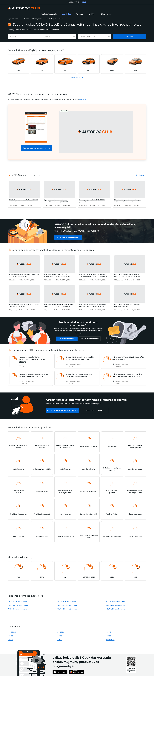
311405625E (61, 632)
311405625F (12, 632)
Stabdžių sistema (37, 19)
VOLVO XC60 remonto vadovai (67, 609)
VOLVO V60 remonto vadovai (115, 609)
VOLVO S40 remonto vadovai (17, 609)
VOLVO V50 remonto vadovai (115, 605)
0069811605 (110, 640)
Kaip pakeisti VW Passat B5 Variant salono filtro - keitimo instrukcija (128, 358)
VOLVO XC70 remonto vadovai (67, 605)
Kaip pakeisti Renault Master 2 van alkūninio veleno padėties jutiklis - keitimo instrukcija (127, 375)
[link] (48, 14)
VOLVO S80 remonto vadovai (115, 601)
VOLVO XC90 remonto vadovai (18, 605)
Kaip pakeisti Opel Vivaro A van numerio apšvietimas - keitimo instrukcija (79, 375)
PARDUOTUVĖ (73, 2)
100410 (108, 632)
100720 (108, 636)
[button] (92, 14)
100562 (59, 636)
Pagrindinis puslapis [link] (14, 19)
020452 (10, 636)
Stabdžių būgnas (51, 19)
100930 (59, 640)
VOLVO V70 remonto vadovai (17, 601)
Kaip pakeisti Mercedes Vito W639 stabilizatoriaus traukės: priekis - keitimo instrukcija (32, 359)
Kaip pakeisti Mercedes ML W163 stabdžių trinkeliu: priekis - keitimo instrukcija (80, 358)
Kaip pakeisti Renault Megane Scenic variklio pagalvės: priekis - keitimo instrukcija (33, 375)
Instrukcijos (26, 19)
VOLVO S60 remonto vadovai (66, 601)
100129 (10, 640)
